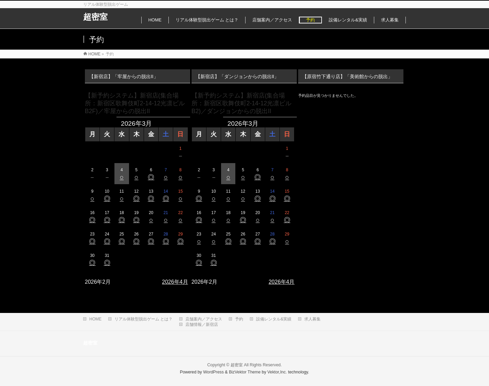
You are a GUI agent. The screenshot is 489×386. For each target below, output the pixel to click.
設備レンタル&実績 (273, 319)
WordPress (213, 372)
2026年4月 (175, 282)
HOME (95, 319)
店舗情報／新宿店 (201, 324)
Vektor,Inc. (277, 372)
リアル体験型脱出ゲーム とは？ (143, 319)
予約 (239, 319)
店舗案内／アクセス (203, 319)
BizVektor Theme (245, 372)
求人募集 (312, 319)
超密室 (95, 16)
